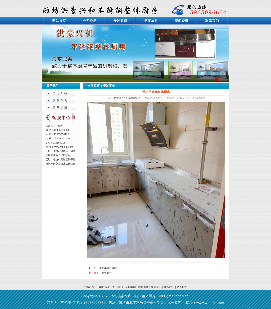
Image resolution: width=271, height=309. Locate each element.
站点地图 (182, 287)
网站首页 (59, 20)
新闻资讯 (182, 20)
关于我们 (117, 287)
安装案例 (120, 20)
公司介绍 (90, 20)
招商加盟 (151, 20)
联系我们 (212, 20)
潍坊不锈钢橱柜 (108, 268)
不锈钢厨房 (105, 272)
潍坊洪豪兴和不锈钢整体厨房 (126, 98)
